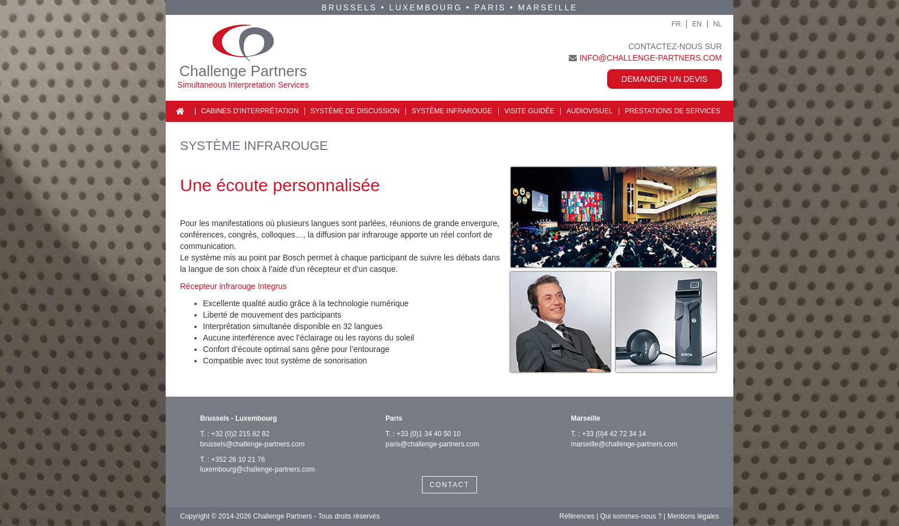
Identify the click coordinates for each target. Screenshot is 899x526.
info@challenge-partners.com (650, 57)
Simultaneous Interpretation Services (243, 84)
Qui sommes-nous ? (631, 516)
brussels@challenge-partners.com (252, 444)
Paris (490, 7)
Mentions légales (693, 516)
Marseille (548, 7)
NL (717, 24)
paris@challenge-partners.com (432, 444)
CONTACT (449, 485)
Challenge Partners (243, 71)
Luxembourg (426, 7)
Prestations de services (673, 111)
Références (577, 516)
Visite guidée (529, 111)
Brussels (349, 7)
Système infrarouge (452, 111)
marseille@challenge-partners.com (624, 444)
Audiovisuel (589, 111)
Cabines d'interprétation (250, 111)
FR (676, 24)
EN (697, 24)
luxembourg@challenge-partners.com (257, 469)
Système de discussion (355, 111)
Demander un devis (665, 79)
